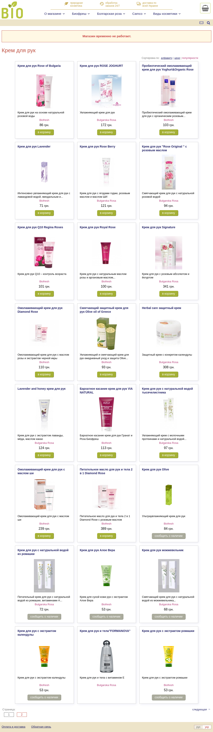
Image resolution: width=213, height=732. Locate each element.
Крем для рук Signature (158, 227)
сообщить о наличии (169, 535)
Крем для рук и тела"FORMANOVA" (105, 631)
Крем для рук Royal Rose (98, 227)
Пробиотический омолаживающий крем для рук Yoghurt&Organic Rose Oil (168, 69)
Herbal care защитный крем (161, 308)
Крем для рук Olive (155, 469)
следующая (201, 709)
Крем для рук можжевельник (163, 550)
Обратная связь (41, 726)
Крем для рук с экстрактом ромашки (168, 631)
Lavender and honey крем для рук (42, 388)
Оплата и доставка (13, 726)
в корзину (44, 132)
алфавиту (166, 58)
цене (177, 58)
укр (207, 726)
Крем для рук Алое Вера (97, 550)
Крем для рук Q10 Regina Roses (40, 227)
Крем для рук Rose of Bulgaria (39, 65)
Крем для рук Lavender (34, 146)
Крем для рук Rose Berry (97, 146)
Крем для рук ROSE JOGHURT (101, 65)
